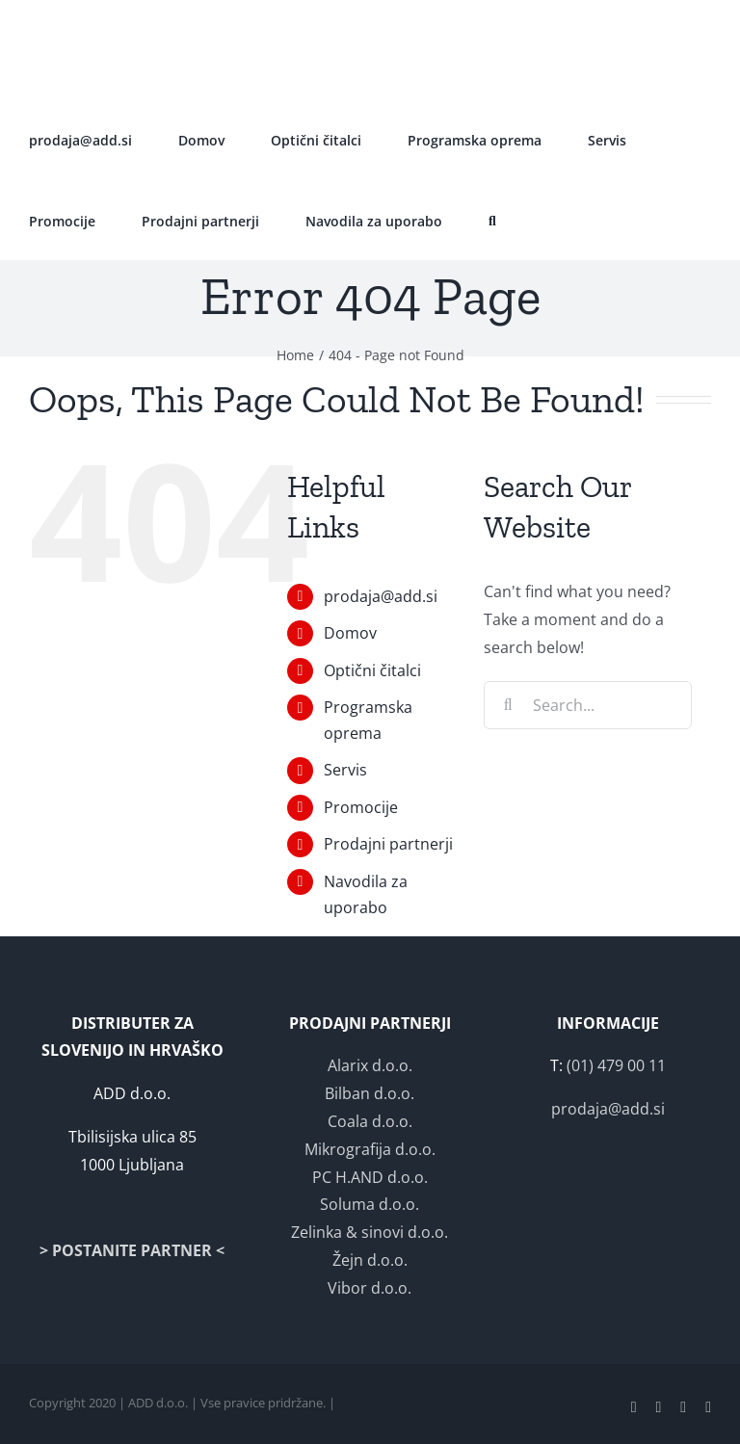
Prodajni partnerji (388, 843)
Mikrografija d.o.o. (370, 1149)
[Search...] (588, 705)
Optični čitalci (372, 670)
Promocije (361, 807)
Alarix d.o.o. (370, 1065)
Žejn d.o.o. (370, 1260)
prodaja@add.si (380, 596)
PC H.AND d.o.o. (370, 1177)
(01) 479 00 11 (616, 1065)
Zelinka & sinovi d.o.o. (369, 1232)
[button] (492, 219)
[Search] (508, 705)
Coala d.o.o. (370, 1121)
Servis (345, 769)
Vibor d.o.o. (369, 1288)
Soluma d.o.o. (369, 1204)
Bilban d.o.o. (369, 1093)
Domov (350, 632)
